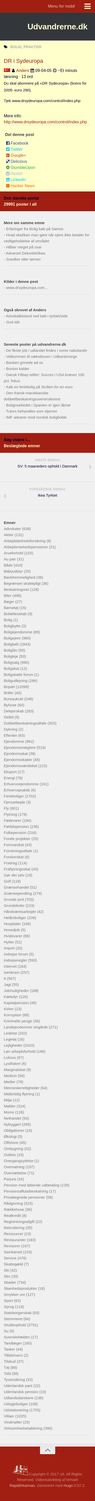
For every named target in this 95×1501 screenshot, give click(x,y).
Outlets (10, 1155)
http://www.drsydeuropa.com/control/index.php (45, 122)
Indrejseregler (16, 960)
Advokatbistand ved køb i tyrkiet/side (36, 316)
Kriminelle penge (18, 1021)
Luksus (10, 1057)
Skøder (10, 1282)
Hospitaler (13, 924)
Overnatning (15, 1167)
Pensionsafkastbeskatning (26, 1191)
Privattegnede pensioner (25, 1197)
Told (8, 1373)
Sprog (9, 1306)
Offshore (11, 1142)
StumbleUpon (20, 167)
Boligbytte (13, 626)
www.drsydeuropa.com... (27, 287)
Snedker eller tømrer (23, 259)
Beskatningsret (17, 589)
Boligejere (13, 638)
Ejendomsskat (16, 753)
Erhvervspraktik (17, 790)
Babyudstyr (14, 571)
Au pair (10, 559)
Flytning (11, 814)
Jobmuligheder (17, 990)
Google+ (16, 155)
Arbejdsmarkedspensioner (26, 547)
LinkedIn (16, 180)
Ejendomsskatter (18, 759)
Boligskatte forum (19, 674)
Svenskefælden (17, 1337)
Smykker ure (15, 1294)
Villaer (9, 1416)
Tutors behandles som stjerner (31, 411)
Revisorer (12, 1246)
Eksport (11, 772)
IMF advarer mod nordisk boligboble (36, 417)
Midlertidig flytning (19, 1094)
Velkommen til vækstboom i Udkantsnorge (41, 356)
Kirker (9, 1009)
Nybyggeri (13, 1124)
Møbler (10, 1106)
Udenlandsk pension (21, 1392)
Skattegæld (14, 1264)
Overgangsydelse (19, 1161)
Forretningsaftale (18, 851)
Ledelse (11, 1033)
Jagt (8, 984)
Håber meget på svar (24, 247)
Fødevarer (13, 820)
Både (9, 565)
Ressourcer (14, 1234)
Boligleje (11, 656)
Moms (9, 1112)
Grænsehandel (17, 887)
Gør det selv (15, 875)
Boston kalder (17, 368)
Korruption (13, 1015)
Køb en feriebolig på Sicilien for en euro (39, 387)
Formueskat (14, 845)
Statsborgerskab (18, 1313)
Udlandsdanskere (19, 1398)
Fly (7, 808)
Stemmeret (14, 1319)
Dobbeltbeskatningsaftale (26, 723)
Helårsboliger (15, 917)
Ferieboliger (14, 796)
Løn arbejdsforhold (20, 1051)
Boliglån (11, 650)
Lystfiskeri (13, 1063)
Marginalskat (15, 1069)
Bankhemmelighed (20, 577)
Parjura (10, 1179)
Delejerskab (14, 711)
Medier (10, 1082)
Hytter (9, 942)
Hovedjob (12, 930)
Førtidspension (17, 826)
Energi (10, 778)
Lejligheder (14, 1045)
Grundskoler (15, 905)
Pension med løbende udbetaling (32, 1185)
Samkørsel (13, 1252)
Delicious (16, 161)
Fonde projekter (17, 838)
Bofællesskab (16, 614)
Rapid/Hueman (22, 1485)
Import (10, 948)
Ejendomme (14, 741)
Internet (11, 966)
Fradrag (11, 863)
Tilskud (10, 1361)
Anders (22, 70)
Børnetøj (12, 608)
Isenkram (12, 972)
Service (10, 1258)
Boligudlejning (16, 680)
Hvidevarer (13, 936)
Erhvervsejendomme (22, 784)
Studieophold (15, 1325)
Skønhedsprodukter (21, 1288)
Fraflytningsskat (17, 869)
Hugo (68, 1485)
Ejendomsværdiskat (21, 766)
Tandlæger (13, 1343)
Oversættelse (15, 1173)
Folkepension (15, 832)
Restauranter (15, 1240)
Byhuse (10, 705)
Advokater (13, 529)
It (5, 978)
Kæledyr (11, 997)
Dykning (11, 729)
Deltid (9, 717)
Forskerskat (14, 857)
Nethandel (13, 1118)
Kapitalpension (17, 1003)
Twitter (14, 149)
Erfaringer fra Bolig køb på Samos (34, 229)
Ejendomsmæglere (20, 747)
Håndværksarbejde (20, 911)
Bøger (9, 601)
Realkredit (13, 1215)
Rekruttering (15, 1227)
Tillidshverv (14, 1355)
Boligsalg (12, 662)
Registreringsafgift (19, 1221)
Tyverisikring (15, 1379)
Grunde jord (14, 899)
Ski (7, 1270)
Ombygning (14, 1148)
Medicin (11, 1076)
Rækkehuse (14, 1209)
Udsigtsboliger (16, 1404)
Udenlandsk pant (18, 1385)
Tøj (7, 1367)
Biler (8, 595)
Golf (8, 881)
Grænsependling (18, 893)
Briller (9, 693)
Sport (9, 1300)
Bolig (8, 620)
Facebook (17, 143)
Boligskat (12, 668)
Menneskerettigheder (22, 1088)
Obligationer (14, 1130)
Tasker (10, 1349)
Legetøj (10, 1039)
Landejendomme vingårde (26, 1027)
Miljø (8, 1100)
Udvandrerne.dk (57, 26)
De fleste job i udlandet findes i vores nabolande (46, 350)
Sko (7, 1276)
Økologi (11, 1136)
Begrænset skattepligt (23, 583)
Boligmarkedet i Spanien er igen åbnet (38, 405)
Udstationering (16, 1410)
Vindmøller (13, 1422)
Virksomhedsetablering (23, 1428)
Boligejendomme (18, 632)
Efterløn (11, 735)
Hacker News (20, 186)
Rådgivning (14, 1203)
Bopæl (10, 687)
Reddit (14, 173)
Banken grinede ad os (24, 362)
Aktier (9, 535)
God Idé (13, 322)
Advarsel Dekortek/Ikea (25, 253)
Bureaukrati (14, 699)
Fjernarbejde (15, 802)
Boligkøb (12, 644)
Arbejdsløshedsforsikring (25, 541)
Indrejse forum (16, 954)
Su (7, 1331)
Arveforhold (14, 553)
